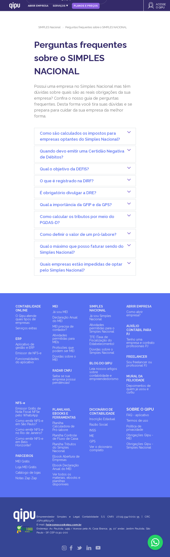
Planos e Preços (86, 5)
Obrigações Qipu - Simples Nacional (139, 445)
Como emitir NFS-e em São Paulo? (29, 422)
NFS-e (20, 403)
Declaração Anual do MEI (64, 319)
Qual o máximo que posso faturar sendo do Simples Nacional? (82, 249)
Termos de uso (137, 420)
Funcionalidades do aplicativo (27, 360)
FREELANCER (136, 356)
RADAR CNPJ (62, 370)
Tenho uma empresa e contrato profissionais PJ (140, 343)
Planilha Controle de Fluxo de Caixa (65, 437)
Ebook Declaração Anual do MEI (65, 467)
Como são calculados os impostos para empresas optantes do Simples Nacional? (80, 136)
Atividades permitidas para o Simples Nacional (101, 328)
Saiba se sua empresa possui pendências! (63, 379)
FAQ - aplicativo (137, 415)
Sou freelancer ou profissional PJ (139, 363)
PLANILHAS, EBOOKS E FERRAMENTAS (64, 413)
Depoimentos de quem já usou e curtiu (138, 389)
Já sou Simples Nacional (100, 317)
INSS (92, 430)
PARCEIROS (24, 456)
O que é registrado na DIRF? (67, 181)
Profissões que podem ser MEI (63, 349)
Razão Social (98, 424)
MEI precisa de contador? (62, 328)
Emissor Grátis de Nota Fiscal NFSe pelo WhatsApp (28, 412)
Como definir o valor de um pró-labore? (78, 234)
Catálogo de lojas (28, 472)
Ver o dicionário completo (100, 448)
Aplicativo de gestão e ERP (24, 346)
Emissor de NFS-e (28, 353)
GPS (92, 441)
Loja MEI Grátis (26, 467)
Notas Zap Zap (26, 478)
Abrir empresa (38, 5)
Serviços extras (26, 328)
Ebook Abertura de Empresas (65, 458)
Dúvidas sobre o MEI (64, 358)
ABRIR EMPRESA (138, 306)
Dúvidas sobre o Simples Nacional (101, 351)
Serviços (60, 5)
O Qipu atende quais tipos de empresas (25, 319)
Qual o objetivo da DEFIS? (64, 169)
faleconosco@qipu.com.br (64, 524)
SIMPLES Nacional (49, 27)
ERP (18, 339)
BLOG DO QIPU (100, 363)
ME (91, 436)
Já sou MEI (60, 312)
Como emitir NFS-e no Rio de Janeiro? (29, 431)
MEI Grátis (22, 461)
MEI (55, 306)
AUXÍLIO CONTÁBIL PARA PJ (138, 330)
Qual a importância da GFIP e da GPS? (76, 204)
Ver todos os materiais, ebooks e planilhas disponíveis (66, 479)
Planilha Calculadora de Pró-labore (63, 426)
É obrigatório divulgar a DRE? (68, 192)
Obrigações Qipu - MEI (139, 436)
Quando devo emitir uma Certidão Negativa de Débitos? (82, 154)
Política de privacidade (134, 428)
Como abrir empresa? (134, 313)
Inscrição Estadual (102, 419)
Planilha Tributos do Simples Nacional (64, 447)
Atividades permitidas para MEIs (63, 338)
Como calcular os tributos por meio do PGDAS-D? (77, 219)
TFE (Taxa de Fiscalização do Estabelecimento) (101, 340)
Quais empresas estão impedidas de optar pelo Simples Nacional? (81, 267)
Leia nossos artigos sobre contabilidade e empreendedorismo (103, 374)
